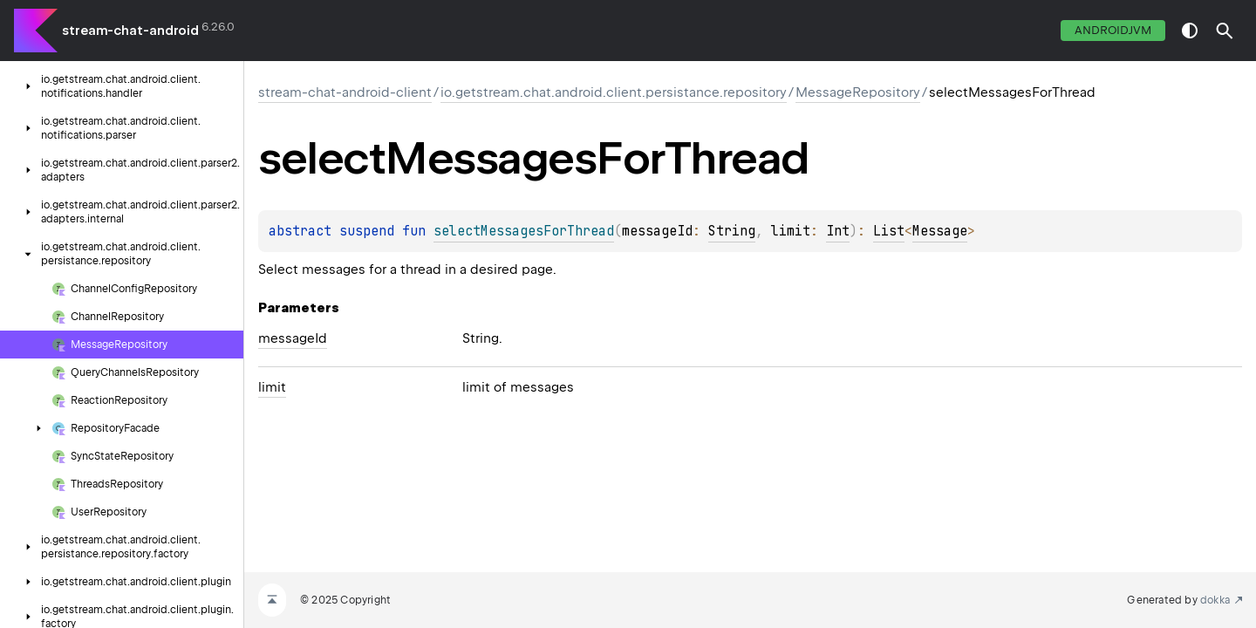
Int (838, 231)
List (888, 231)
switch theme (1189, 30)
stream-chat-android (130, 30)
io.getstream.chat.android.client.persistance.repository (613, 92)
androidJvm (1113, 30)
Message (939, 231)
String (731, 231)
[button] (1224, 30)
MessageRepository (857, 92)
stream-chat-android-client (345, 92)
